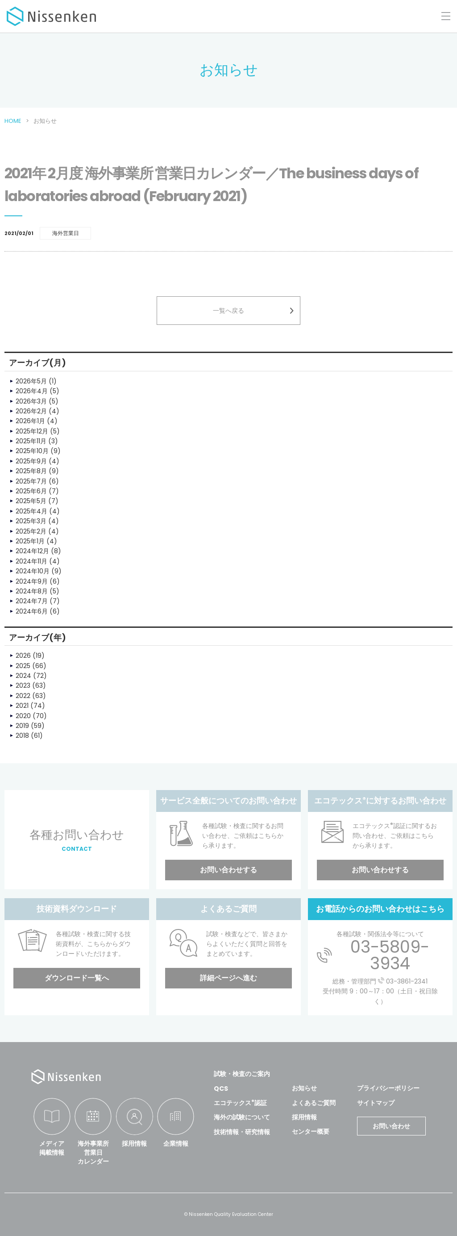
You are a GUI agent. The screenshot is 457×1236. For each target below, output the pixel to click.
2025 (23, 665)
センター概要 (310, 1131)
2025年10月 (32, 450)
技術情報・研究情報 (242, 1131)
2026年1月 (30, 420)
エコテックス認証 (240, 1102)
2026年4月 (32, 391)
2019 (22, 725)
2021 (22, 705)
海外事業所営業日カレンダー (93, 1152)
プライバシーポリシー (388, 1088)
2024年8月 (32, 591)
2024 (23, 675)
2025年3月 (31, 521)
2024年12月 (32, 551)
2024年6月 (32, 611)
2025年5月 (31, 500)
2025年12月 (32, 431)
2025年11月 (31, 441)
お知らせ (304, 1088)
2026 (23, 655)
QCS (221, 1088)
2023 (23, 685)
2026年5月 (31, 381)
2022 (23, 695)
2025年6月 (31, 491)
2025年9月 (31, 461)
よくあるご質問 (314, 1102)
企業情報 (175, 1143)
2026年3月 (31, 401)
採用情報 (134, 1143)
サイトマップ (376, 1102)
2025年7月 (31, 481)
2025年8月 (31, 471)
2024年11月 (31, 561)
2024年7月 (32, 601)
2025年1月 (30, 541)
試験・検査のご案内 (242, 1073)
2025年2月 (31, 531)
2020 (23, 715)
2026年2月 (31, 411)
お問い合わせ (391, 1126)
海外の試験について (242, 1117)
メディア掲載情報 (51, 1148)
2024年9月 (32, 581)
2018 (22, 735)
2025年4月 (31, 511)
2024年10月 (33, 571)
